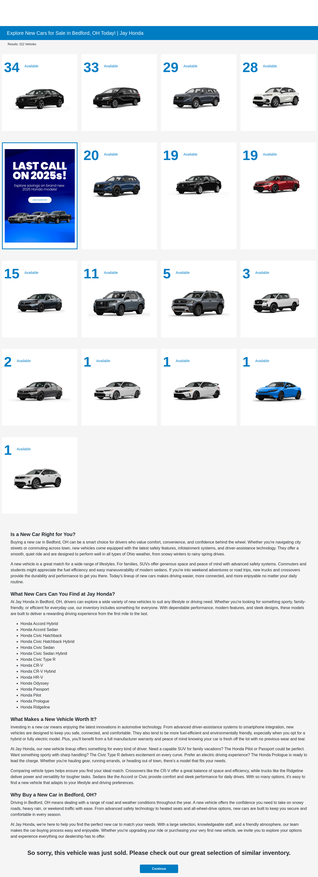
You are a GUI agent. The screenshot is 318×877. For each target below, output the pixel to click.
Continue (159, 869)
